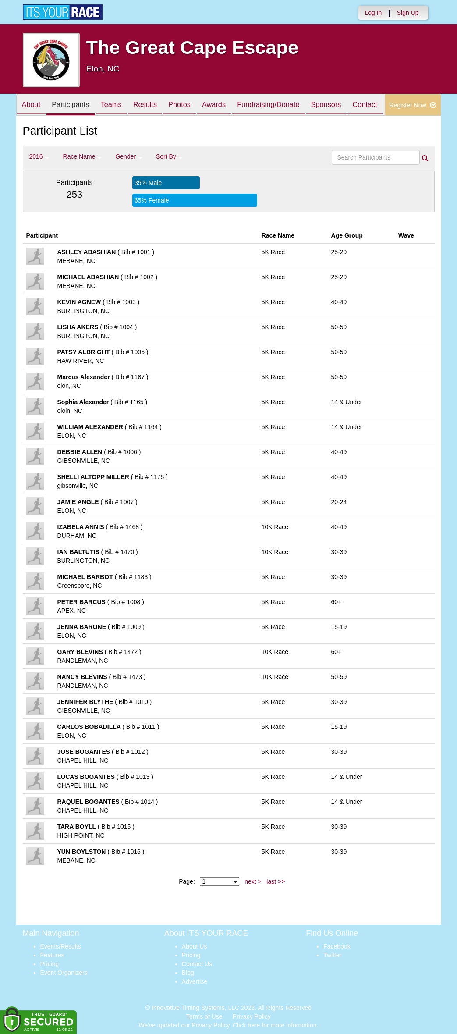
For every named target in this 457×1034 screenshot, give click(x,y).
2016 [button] (39, 156)
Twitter (332, 955)
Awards (232, 105)
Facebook (336, 946)
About (33, 105)
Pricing (49, 963)
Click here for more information (274, 1025)
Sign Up (408, 12)
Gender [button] (128, 156)
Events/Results (60, 946)
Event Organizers (64, 972)
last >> (275, 881)
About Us (194, 946)
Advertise (194, 981)
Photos (194, 105)
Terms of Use (204, 1016)
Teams (119, 105)
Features (52, 955)
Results (156, 105)
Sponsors (352, 105)
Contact (394, 105)
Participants (75, 105)
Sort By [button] (169, 156)
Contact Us (197, 963)
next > (253, 881)
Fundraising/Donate (290, 105)
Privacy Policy (252, 1016)
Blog (188, 972)
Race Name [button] (82, 156)
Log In (373, 12)
